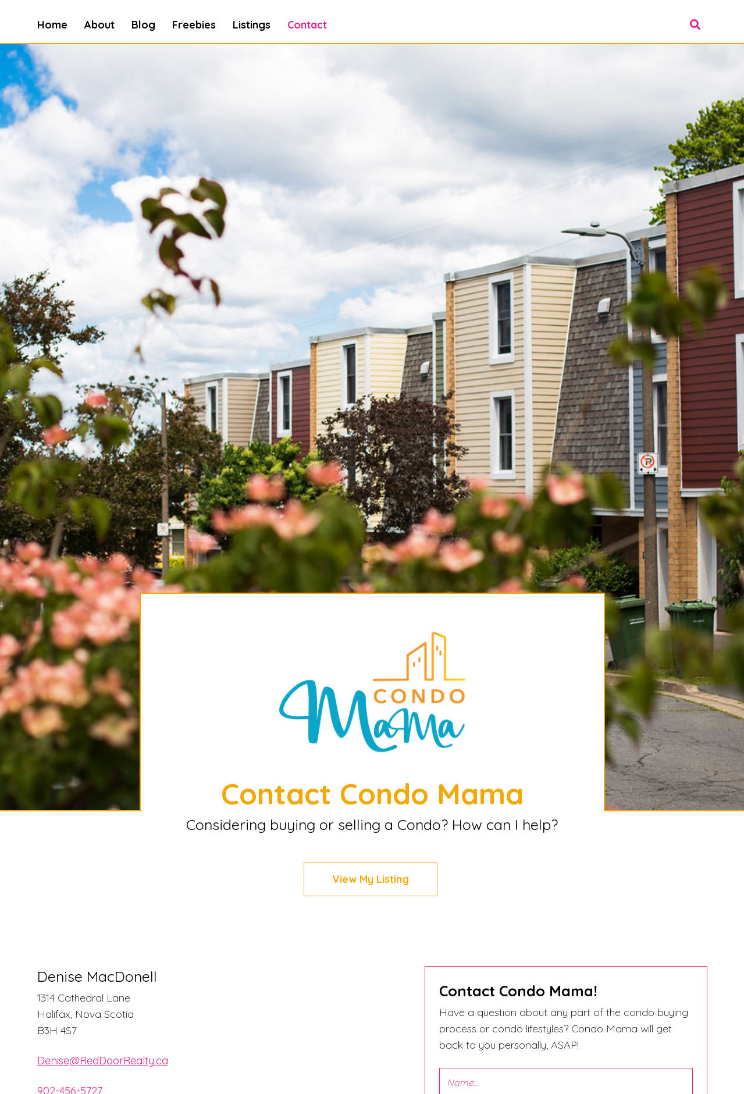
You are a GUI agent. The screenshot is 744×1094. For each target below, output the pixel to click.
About (99, 24)
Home (52, 24)
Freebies (194, 24)
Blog (143, 24)
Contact (307, 24)
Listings (251, 24)
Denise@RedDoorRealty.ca (102, 1060)
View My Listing (370, 879)
